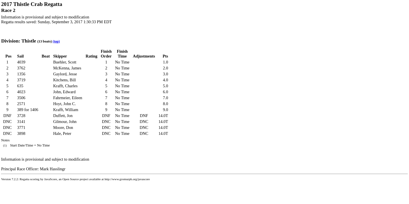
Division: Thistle (18, 41)
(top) (56, 41)
